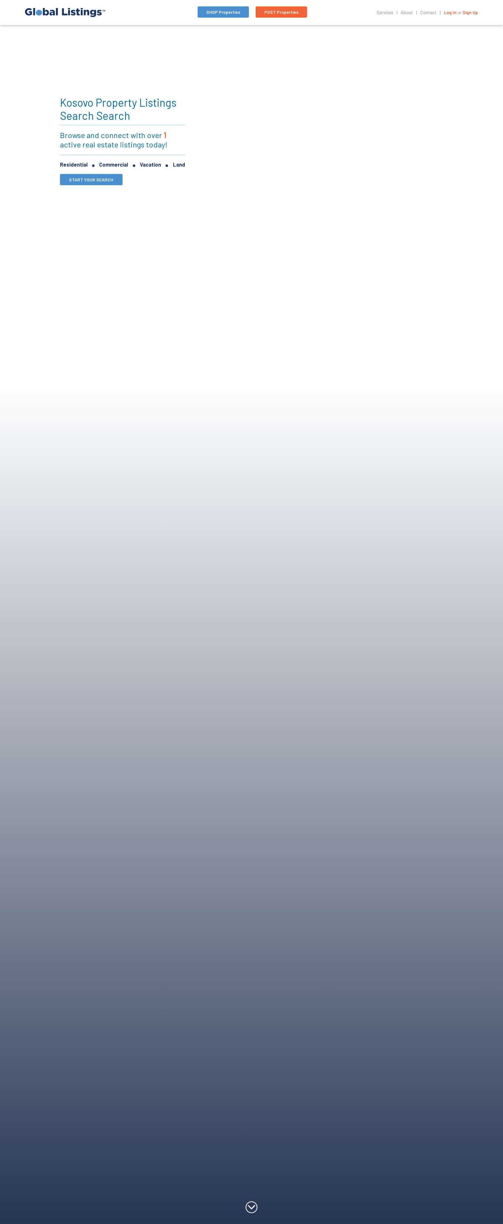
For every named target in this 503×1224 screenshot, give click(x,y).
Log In (450, 12)
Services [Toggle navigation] (385, 12)
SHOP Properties (223, 12)
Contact (428, 12)
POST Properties (281, 12)
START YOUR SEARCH (91, 179)
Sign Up (470, 12)
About (407, 12)
